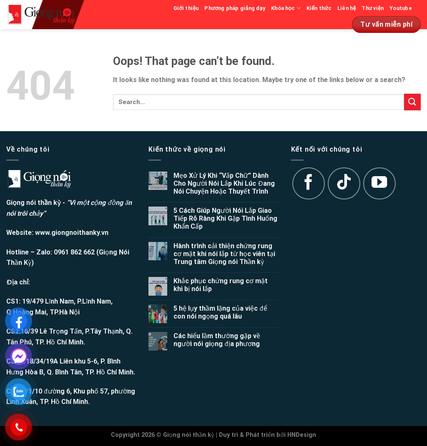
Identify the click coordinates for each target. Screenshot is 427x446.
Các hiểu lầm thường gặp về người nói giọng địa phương (216, 340)
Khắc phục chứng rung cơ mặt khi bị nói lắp (220, 285)
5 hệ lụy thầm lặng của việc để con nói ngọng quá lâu (220, 312)
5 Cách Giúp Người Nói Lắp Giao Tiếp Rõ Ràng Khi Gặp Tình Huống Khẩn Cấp (225, 218)
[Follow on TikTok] (344, 183)
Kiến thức (319, 8)
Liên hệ (346, 8)
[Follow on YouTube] (379, 183)
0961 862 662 (74, 252)
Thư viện (373, 8)
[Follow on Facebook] (308, 183)
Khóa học (286, 8)
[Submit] (412, 102)
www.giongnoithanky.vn (71, 233)
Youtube (400, 8)
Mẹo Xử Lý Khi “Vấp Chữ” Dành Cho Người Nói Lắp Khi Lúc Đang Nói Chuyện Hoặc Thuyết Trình (224, 183)
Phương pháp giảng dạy (234, 8)
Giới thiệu (186, 8)
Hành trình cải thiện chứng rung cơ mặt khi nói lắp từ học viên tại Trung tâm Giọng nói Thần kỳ (224, 254)
